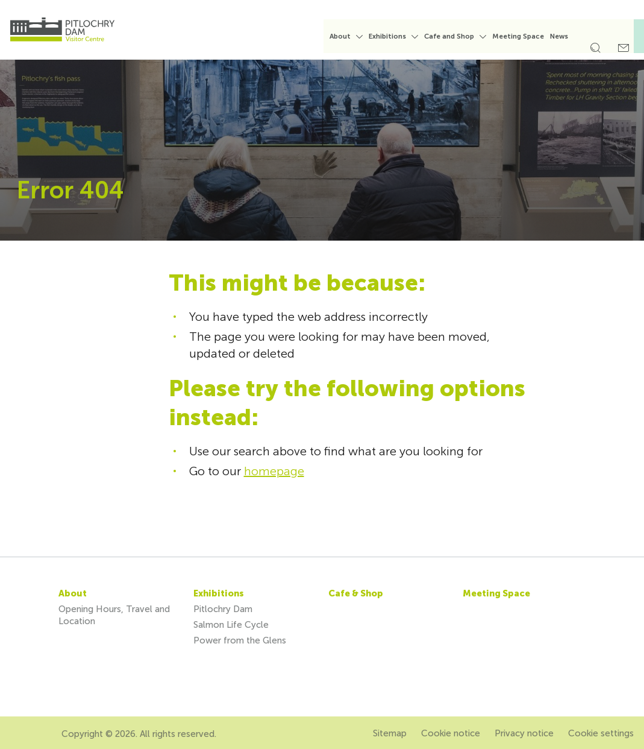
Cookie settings (601, 733)
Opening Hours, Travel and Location (114, 615)
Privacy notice (524, 733)
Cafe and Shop (457, 36)
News (567, 36)
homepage (274, 471)
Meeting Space (526, 36)
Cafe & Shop (355, 593)
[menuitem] (353, 41)
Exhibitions (395, 36)
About (347, 36)
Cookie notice (450, 733)
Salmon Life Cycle (231, 624)
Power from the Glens (239, 640)
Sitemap (390, 733)
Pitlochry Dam (222, 609)
